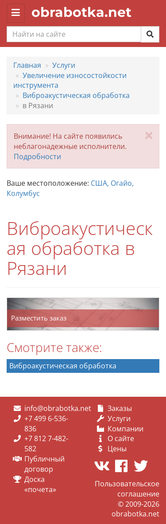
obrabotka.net (81, 12)
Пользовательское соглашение (127, 489)
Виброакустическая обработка (62, 366)
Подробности (37, 156)
